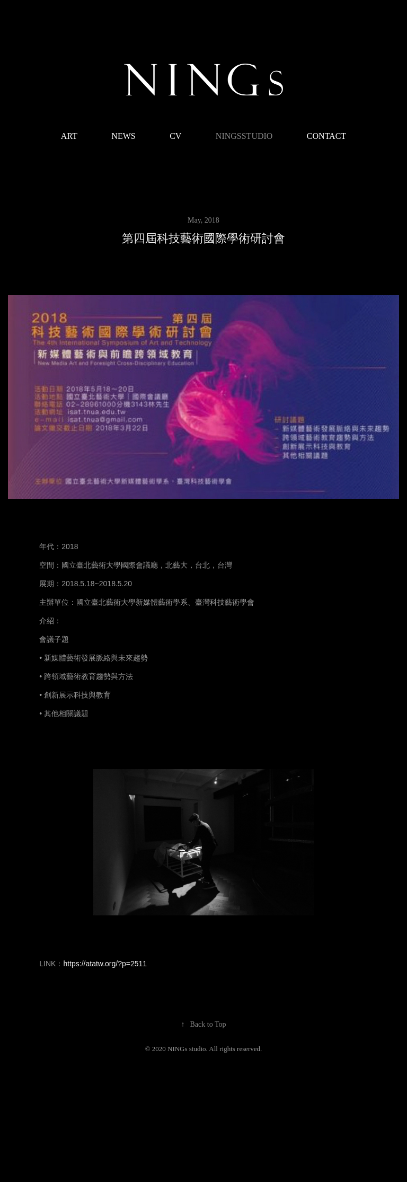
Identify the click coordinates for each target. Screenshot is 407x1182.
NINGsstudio (244, 135)
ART (69, 135)
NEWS (123, 135)
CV (175, 135)
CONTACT (326, 135)
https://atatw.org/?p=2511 (105, 963)
